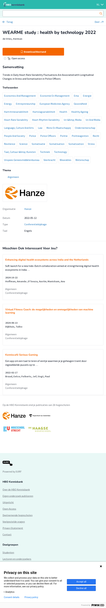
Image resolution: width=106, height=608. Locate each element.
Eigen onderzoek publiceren (18, 496)
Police (32, 135)
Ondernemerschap (85, 127)
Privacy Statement (13, 528)
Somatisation (56, 143)
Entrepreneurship (25, 103)
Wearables (65, 160)
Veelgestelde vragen (14, 521)
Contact (7, 534)
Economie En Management (55, 95)
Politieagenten (80, 135)
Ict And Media (93, 119)
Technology (60, 151)
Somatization (76, 143)
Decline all (81, 588)
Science (23, 143)
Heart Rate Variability (16, 119)
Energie (87, 95)
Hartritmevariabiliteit (16, 111)
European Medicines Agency (55, 103)
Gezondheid (80, 103)
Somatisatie (38, 143)
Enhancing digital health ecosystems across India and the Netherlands (47, 260)
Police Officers (48, 135)
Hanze (27, 208)
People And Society (14, 135)
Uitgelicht (8, 502)
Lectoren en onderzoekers (17, 558)
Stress (91, 143)
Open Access (9, 508)
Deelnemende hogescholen (18, 515)
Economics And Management (20, 95)
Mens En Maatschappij (58, 127)
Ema (76, 95)
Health (63, 111)
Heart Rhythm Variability (46, 119)
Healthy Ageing (79, 111)
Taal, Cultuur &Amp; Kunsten (20, 151)
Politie (64, 135)
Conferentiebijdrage (35, 224)
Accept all (81, 581)
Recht (96, 135)
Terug (9, 21)
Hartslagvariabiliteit (44, 111)
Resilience (9, 143)
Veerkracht (50, 160)
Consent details (11, 597)
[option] (53, 423)
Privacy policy (31, 597)
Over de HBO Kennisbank (16, 489)
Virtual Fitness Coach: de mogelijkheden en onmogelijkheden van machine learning (49, 311)
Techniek (45, 151)
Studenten (8, 552)
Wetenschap (82, 160)
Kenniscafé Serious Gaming (21, 355)
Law (40, 127)
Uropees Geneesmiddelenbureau (21, 160)
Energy (8, 103)
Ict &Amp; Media (73, 119)
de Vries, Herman (12, 38)
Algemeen (10, 289)
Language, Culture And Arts (19, 127)
